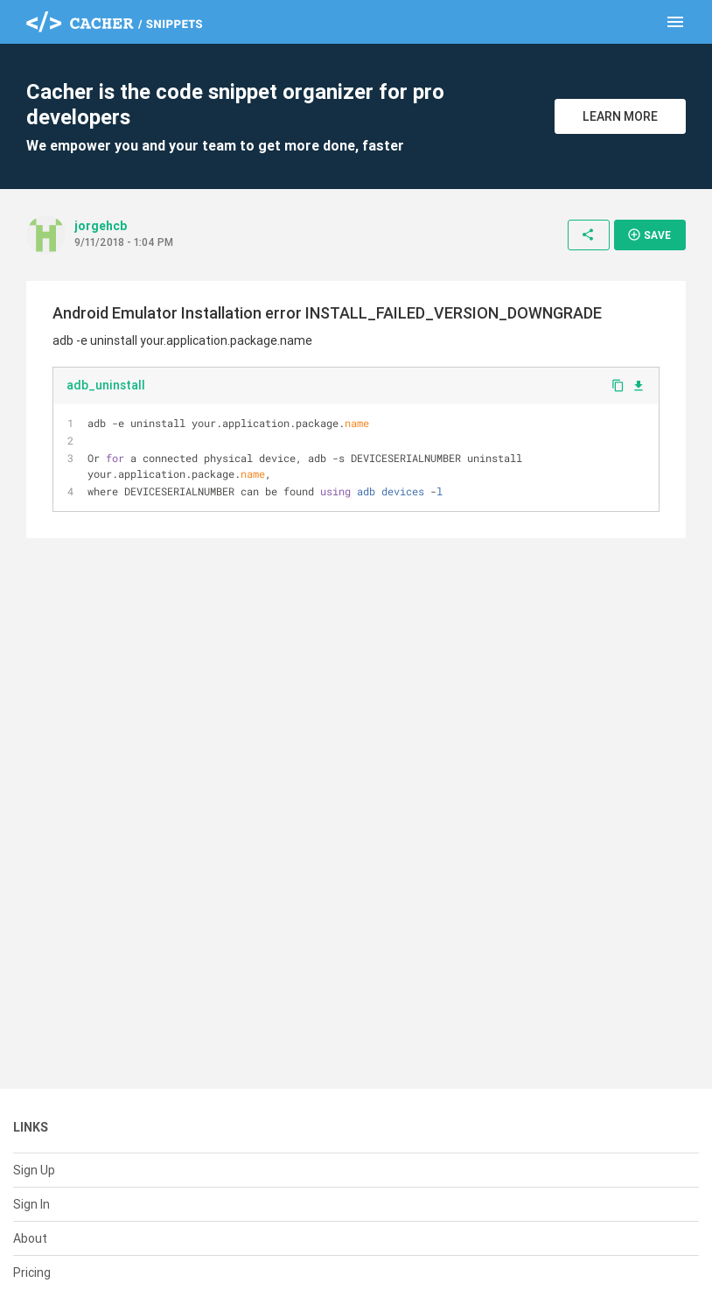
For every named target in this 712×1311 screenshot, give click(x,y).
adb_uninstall (105, 385)
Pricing (32, 1272)
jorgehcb (100, 226)
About (30, 1238)
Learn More (620, 116)
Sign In (31, 1204)
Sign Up (34, 1170)
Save (649, 235)
